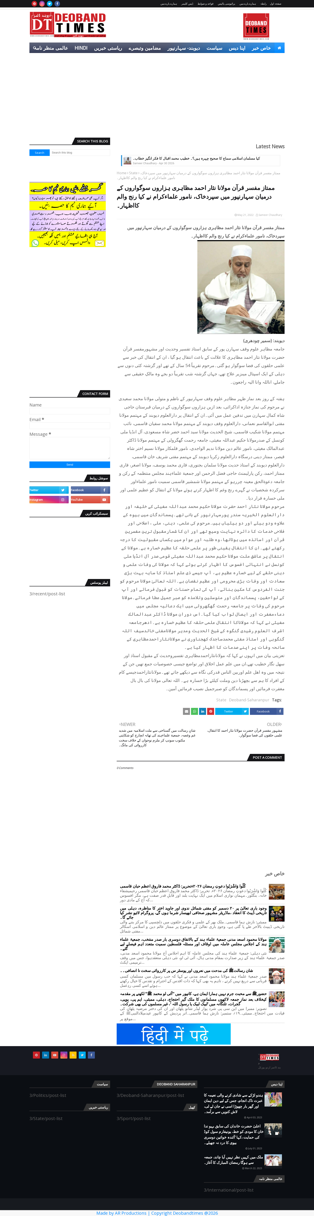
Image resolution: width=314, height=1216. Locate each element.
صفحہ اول (275, 3)
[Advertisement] (157, 100)
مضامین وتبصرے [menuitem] (145, 47)
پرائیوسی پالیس (226, 3)
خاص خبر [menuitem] (261, 47)
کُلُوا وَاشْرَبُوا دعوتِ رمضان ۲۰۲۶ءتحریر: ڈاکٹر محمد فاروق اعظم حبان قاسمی (183, 886)
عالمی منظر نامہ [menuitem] (51, 47)
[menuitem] (279, 48)
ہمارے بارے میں (247, 3)
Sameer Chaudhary (270, 215)
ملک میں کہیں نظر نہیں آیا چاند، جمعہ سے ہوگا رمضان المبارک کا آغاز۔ (233, 1160)
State (133, 173)
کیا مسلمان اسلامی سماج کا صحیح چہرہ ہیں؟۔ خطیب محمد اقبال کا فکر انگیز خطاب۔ (196, 158)
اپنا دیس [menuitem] (237, 47)
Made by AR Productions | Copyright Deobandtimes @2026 (157, 1213)
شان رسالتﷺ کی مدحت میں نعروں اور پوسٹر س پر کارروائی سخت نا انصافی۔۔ (186, 971)
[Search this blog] (80, 152)
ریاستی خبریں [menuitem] (108, 47)
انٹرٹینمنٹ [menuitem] (255, 58)
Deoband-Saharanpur (249, 699)
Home (121, 173)
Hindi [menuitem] (81, 47)
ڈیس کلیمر (187, 3)
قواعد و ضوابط (205, 3)
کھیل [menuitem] (276, 58)
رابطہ (263, 3)
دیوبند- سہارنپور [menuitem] (183, 47)
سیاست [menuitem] (214, 47)
